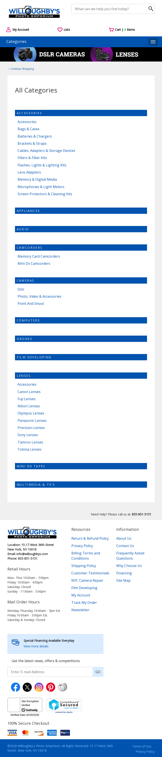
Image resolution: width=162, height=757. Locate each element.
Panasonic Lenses (32, 420)
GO (97, 671)
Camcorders (30, 247)
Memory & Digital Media (37, 179)
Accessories (29, 113)
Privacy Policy (82, 545)
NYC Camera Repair (87, 580)
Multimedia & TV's (36, 484)
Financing (124, 573)
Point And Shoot (31, 303)
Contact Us (125, 545)
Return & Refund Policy (90, 538)
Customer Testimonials (90, 573)
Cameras (25, 280)
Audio (23, 229)
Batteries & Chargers (35, 136)
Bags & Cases (28, 129)
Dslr (21, 289)
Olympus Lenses (31, 413)
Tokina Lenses (29, 449)
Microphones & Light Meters (41, 187)
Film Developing (34, 357)
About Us (123, 538)
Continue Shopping (22, 69)
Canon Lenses (29, 392)
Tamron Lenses (30, 442)
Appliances (28, 211)
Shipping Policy (83, 565)
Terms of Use (141, 746)
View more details (36, 646)
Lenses (24, 376)
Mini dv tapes (31, 466)
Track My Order (84, 602)
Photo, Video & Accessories (39, 296)
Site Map (123, 580)
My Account (80, 595)
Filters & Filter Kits (32, 158)
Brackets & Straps (32, 143)
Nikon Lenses (29, 406)
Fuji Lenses (27, 399)
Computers (28, 320)
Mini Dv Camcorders (34, 263)
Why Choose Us (129, 565)
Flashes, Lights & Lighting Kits (42, 165)
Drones (24, 339)
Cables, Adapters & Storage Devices (46, 150)
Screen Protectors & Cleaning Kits (45, 194)
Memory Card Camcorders (39, 256)
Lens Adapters (29, 172)
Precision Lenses (31, 428)
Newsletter (80, 610)
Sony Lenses (28, 435)
